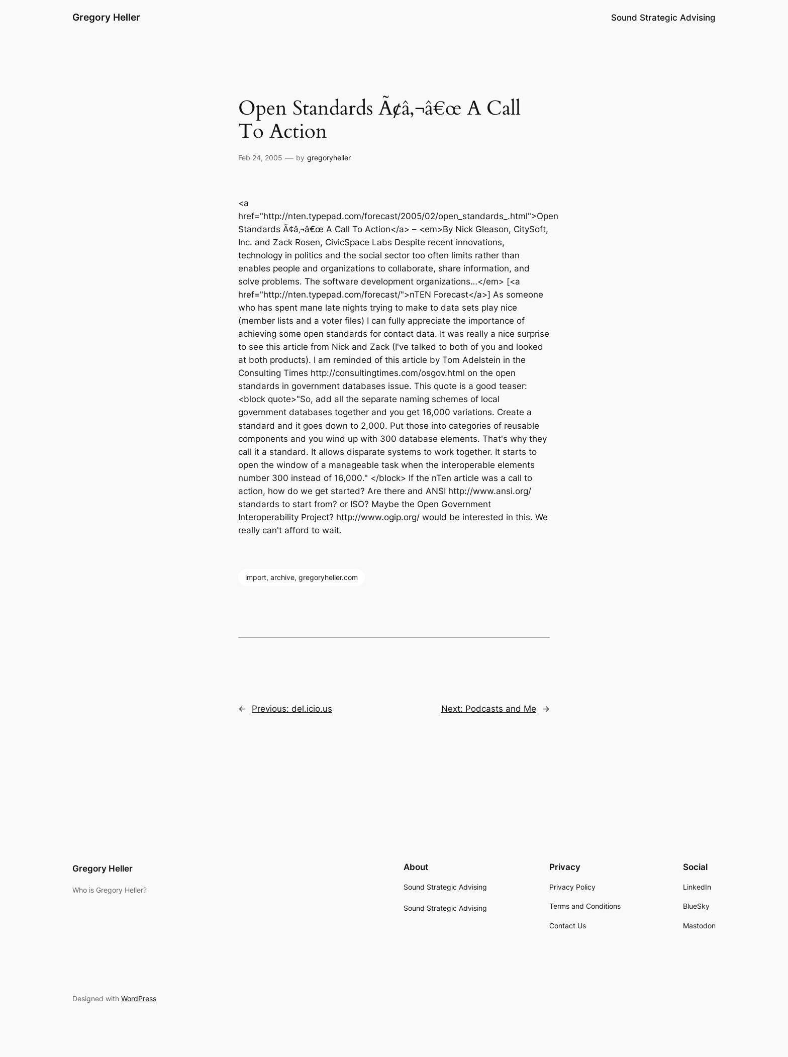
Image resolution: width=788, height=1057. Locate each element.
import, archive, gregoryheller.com (301, 577)
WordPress (138, 998)
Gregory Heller (106, 17)
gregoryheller (329, 157)
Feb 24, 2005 (260, 157)
